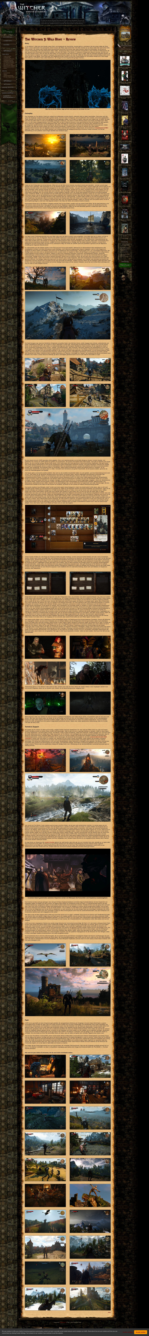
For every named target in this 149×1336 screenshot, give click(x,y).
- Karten (5, 68)
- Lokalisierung (6, 57)
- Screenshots (6, 73)
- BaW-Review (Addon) (8, 67)
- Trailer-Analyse (7, 56)
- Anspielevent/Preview (8, 59)
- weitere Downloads (8, 75)
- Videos (5, 74)
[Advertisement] (69, 22)
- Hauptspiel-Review (8, 60)
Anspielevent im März (101, 128)
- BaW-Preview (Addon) (9, 65)
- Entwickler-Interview (8, 61)
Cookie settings (128, 1332)
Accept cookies (141, 1332)
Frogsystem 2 (62, 1322)
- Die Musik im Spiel (8, 64)
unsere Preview (49, 842)
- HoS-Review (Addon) (8, 63)
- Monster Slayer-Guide (9, 77)
